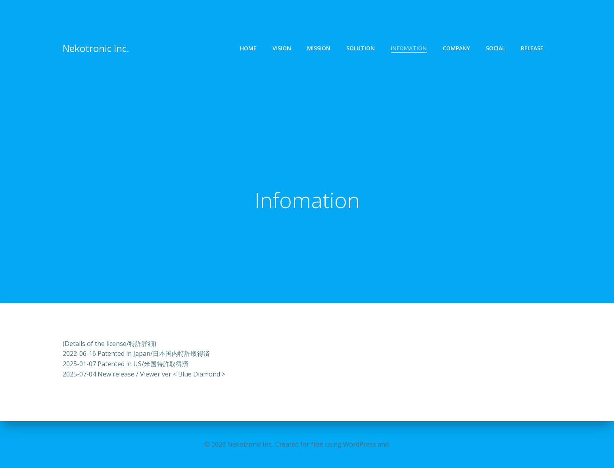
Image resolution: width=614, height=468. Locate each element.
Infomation (409, 48)
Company (456, 48)
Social (495, 48)
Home (248, 48)
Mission (318, 48)
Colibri (400, 444)
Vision (281, 48)
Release (532, 48)
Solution (360, 48)
